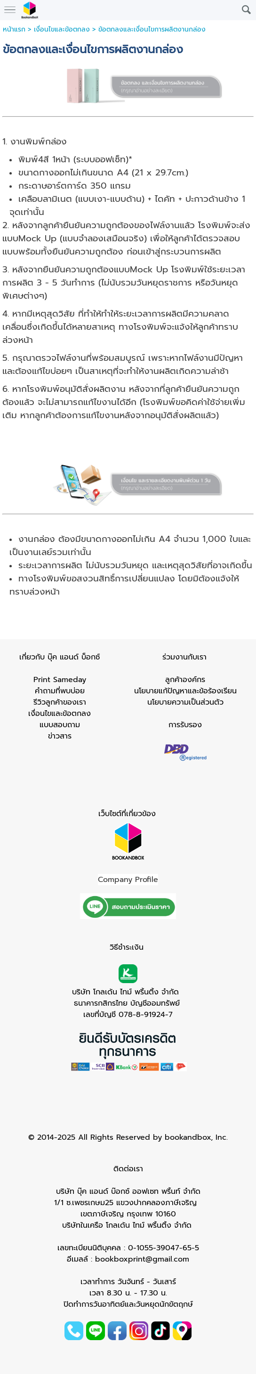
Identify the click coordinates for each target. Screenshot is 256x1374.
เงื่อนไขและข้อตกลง (62, 29)
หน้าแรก (14, 29)
